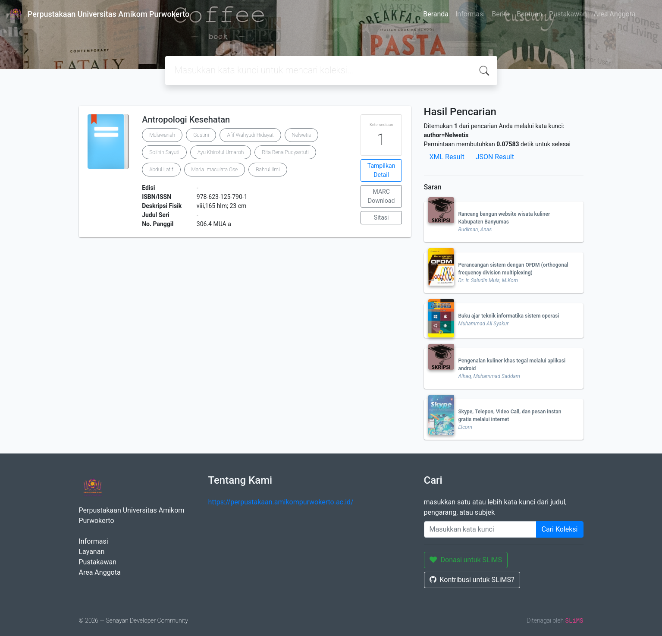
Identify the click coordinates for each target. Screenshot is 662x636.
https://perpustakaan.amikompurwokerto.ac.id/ (281, 502)
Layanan (92, 552)
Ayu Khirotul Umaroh (221, 152)
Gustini (201, 135)
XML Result (447, 157)
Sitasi (381, 217)
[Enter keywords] (480, 529)
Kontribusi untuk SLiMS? (472, 580)
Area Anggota (615, 14)
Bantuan (529, 14)
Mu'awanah (162, 135)
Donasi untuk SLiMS (466, 560)
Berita (501, 14)
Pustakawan (568, 14)
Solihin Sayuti (164, 152)
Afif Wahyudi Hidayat (250, 135)
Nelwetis (301, 135)
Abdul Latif (161, 170)
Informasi (470, 14)
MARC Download (381, 196)
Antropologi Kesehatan (186, 119)
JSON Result (495, 157)
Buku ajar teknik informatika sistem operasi (508, 316)
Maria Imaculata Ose (214, 170)
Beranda (436, 14)
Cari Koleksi (560, 529)
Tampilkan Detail (381, 170)
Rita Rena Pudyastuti (285, 152)
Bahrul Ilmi (267, 170)
